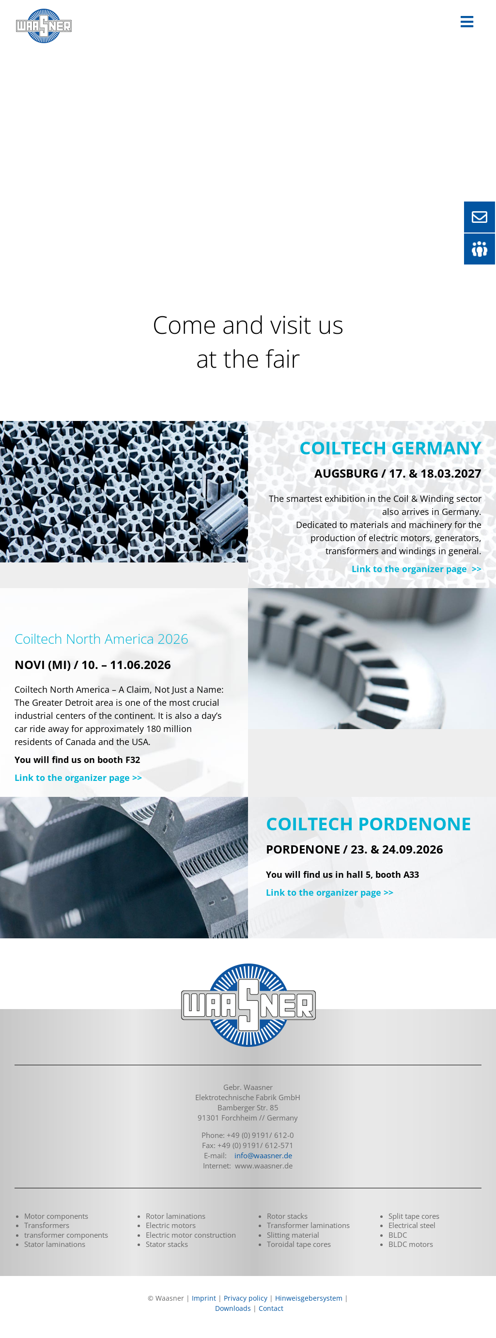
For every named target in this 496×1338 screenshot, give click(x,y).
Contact (271, 1308)
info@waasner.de (263, 1155)
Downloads (233, 1308)
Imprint (204, 1298)
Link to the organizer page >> (416, 569)
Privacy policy (245, 1298)
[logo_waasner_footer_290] (248, 964)
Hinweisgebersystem (308, 1298)
